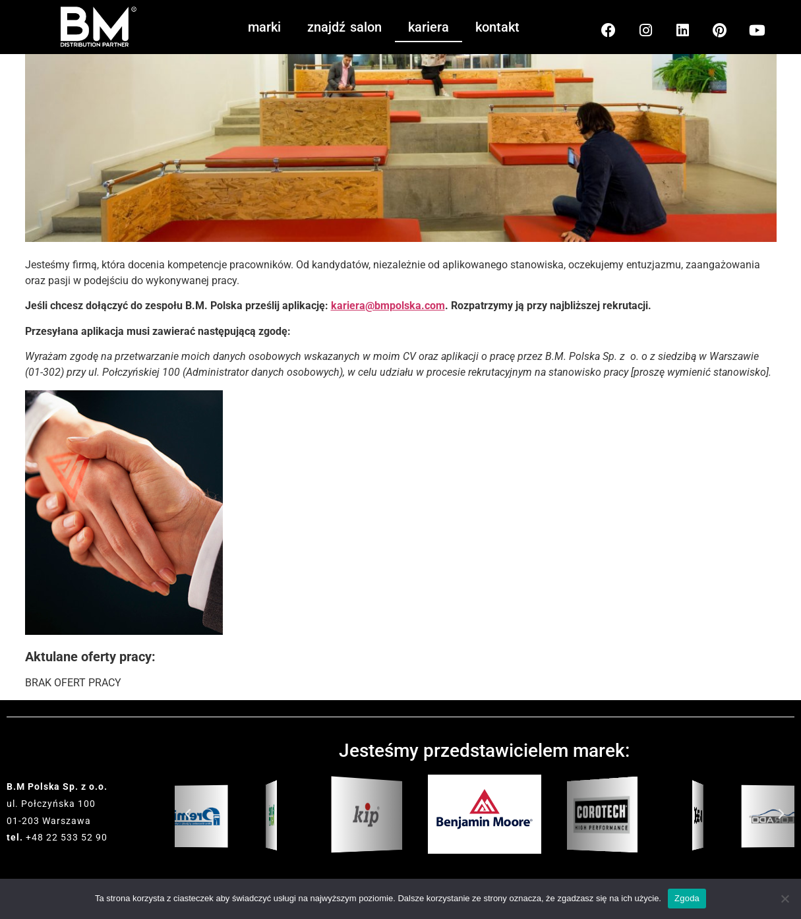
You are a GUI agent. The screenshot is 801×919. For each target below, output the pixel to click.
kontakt (497, 27)
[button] (187, 814)
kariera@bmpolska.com (388, 305)
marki (264, 27)
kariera (428, 27)
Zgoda (686, 898)
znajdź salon (344, 27)
